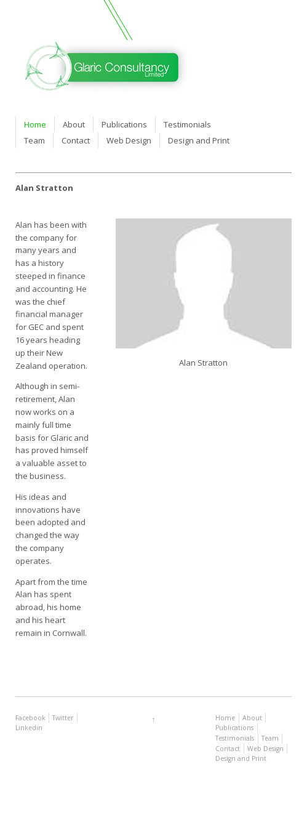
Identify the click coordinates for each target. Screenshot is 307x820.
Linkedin (28, 727)
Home (35, 124)
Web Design (128, 140)
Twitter (62, 717)
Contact (76, 140)
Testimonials (187, 124)
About (74, 124)
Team (34, 140)
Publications (124, 124)
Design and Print (198, 140)
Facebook (30, 717)
